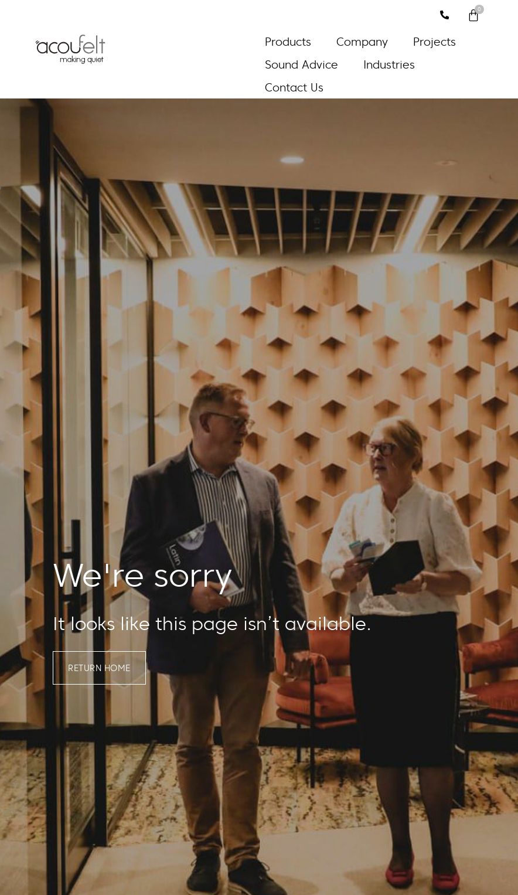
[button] (294, 41)
